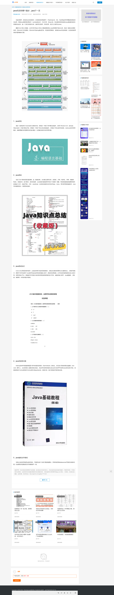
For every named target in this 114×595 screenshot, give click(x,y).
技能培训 (32, 2)
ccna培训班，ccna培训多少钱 (95, 69)
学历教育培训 (60, 2)
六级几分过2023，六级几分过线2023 (84, 88)
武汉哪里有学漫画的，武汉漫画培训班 (96, 58)
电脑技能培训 (41, 2)
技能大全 (75, 2)
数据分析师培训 (26, 7)
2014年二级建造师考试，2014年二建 (84, 51)
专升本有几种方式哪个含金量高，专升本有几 (22, 535)
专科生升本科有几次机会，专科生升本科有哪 (44, 509)
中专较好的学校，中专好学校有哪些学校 (85, 107)
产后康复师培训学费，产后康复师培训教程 (96, 117)
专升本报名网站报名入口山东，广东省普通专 (44, 535)
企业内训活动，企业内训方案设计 (96, 96)
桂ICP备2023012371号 (50, 590)
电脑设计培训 (50, 2)
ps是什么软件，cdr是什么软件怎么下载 (85, 71)
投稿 (100, 2)
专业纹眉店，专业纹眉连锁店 (65, 534)
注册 (28, 575)
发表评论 (17, 580)
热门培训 (69, 2)
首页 (27, 2)
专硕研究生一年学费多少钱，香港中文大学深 (65, 509)
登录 (25, 575)
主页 (13, 7)
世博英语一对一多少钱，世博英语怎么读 (23, 509)
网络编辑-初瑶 (16, 14)
